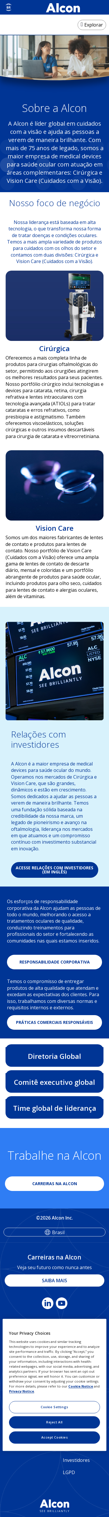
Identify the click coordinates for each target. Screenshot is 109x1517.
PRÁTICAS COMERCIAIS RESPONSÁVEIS (54, 1022)
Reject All (54, 1422)
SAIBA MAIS (54, 1280)
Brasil (58, 1232)
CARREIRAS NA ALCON (54, 1183)
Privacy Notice (21, 1391)
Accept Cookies (54, 1437)
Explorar (93, 25)
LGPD (69, 1472)
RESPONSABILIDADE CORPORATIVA (54, 962)
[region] (54, 1385)
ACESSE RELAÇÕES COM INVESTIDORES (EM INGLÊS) (54, 870)
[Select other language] (8, 7)
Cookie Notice (80, 1386)
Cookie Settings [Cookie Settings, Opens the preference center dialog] (54, 1407)
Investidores (76, 1460)
